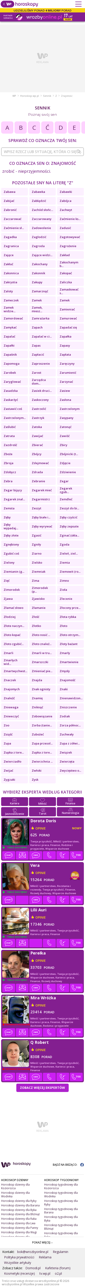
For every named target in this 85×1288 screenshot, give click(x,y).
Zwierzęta (67, 761)
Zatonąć (65, 427)
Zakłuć (8, 264)
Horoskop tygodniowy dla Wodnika (61, 1194)
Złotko (36, 626)
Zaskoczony (40, 400)
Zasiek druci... (42, 391)
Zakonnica (11, 273)
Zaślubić (10, 427)
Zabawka (38, 192)
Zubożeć (38, 734)
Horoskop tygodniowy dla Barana (61, 1211)
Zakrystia (10, 282)
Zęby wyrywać (42, 526)
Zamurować (68, 318)
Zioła (63, 590)
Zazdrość (10, 445)
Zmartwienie (69, 662)
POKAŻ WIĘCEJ (42, 1242)
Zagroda (38, 246)
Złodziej (10, 617)
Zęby (7, 517)
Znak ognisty (41, 689)
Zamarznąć (40, 291)
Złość (35, 617)
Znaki (64, 689)
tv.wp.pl (44, 1273)
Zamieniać (67, 309)
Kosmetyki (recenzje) (19, 1273)
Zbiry (63, 445)
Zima (35, 581)
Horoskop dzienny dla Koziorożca (15, 1186)
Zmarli (8, 653)
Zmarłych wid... (10, 662)
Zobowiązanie (42, 716)
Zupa (7, 743)
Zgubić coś (11, 553)
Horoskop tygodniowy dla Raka (61, 1235)
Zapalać (9, 336)
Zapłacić (38, 354)
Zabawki (66, 192)
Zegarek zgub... (66, 490)
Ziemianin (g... (14, 572)
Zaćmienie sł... (14, 228)
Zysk (35, 780)
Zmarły (65, 653)
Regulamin (60, 1252)
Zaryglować (12, 382)
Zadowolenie (41, 228)
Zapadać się (68, 327)
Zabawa (9, 192)
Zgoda (64, 544)
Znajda (37, 680)
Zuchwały (67, 734)
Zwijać (8, 770)
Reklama (45, 1257)
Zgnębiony (11, 544)
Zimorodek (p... (40, 589)
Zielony (9, 562)
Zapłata (65, 354)
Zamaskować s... (69, 291)
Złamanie (39, 608)
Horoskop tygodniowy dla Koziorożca (61, 1186)
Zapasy (65, 345)
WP (14, 95)
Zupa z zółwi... (70, 743)
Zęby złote (11, 535)
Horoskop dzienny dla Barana (20, 1205)
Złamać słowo (13, 608)
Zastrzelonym (70, 409)
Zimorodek (12, 590)
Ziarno (36, 553)
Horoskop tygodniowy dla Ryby (61, 1202)
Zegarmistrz (41, 499)
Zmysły (65, 671)
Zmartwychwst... (15, 671)
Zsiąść (8, 734)
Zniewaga (11, 707)
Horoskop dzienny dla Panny (19, 1228)
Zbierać (37, 445)
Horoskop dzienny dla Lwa (18, 1223)
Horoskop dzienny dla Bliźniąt (20, 1214)
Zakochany (40, 264)
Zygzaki (9, 780)
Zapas (36, 345)
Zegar (64, 481)
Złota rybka (68, 617)
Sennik (47, 95)
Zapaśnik (10, 354)
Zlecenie (66, 599)
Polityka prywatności (19, 1257)
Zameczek (11, 300)
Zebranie (38, 481)
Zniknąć (37, 707)
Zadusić (65, 228)
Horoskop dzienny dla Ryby (18, 1201)
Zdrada (37, 472)
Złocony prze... (70, 608)
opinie (40, 828)
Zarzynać (66, 382)
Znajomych (12, 689)
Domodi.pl (33, 1268)
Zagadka (10, 237)
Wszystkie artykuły (17, 1262)
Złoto (63, 626)
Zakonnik (38, 273)
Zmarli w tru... (42, 653)
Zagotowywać (70, 237)
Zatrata (9, 436)
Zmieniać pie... (42, 671)
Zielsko (37, 562)
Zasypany (66, 418)
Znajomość (67, 680)
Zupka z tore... (14, 752)
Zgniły (36, 544)
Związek (66, 752)
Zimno (64, 581)
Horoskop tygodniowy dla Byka (61, 1218)
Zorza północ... (70, 725)
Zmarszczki (40, 662)
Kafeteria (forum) (57, 1268)
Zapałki (9, 345)
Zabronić (10, 210)
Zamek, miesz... (37, 309)
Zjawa (8, 599)
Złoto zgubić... (14, 644)
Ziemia (65, 562)
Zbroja (8, 463)
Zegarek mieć (42, 490)
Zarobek (10, 373)
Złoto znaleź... (41, 644)
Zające (9, 255)
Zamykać (10, 327)
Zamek (37, 300)
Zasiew (65, 391)
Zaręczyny (67, 364)
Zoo (6, 725)
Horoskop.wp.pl (29, 95)
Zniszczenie (68, 707)
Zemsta (9, 508)
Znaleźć (9, 698)
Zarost (36, 373)
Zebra (8, 481)
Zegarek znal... (14, 499)
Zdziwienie (68, 472)
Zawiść (65, 436)
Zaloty (8, 291)
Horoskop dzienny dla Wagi (19, 1232)
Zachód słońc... (42, 210)
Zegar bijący (13, 490)
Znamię (37, 698)
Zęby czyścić (68, 517)
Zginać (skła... (69, 535)
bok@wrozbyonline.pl (32, 1252)
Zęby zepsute (69, 526)
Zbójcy (36, 454)
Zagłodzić (39, 237)
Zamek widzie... (9, 309)
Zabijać (9, 201)
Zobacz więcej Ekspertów (42, 1087)
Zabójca (65, 201)
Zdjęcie (65, 463)
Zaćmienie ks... (70, 219)
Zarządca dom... (39, 381)
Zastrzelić (39, 409)
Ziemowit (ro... (70, 572)
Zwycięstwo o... (70, 770)
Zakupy (37, 282)
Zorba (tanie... (42, 725)
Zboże (8, 454)
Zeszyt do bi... (69, 508)
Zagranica (11, 246)
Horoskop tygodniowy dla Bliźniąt (61, 1227)
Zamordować (13, 318)
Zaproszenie (41, 364)
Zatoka (37, 427)
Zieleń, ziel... (69, 553)
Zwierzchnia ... (42, 761)
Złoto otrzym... (70, 635)
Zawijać (37, 436)
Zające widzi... (42, 255)
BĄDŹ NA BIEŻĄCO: (68, 1165)
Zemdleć (66, 499)
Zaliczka (66, 282)
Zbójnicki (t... (69, 454)
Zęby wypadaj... (11, 526)
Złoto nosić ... (41, 635)
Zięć (7, 581)
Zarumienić (68, 373)
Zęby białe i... (41, 517)
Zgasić (36, 535)
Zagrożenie (68, 246)
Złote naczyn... (14, 626)
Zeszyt (36, 508)
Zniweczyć (11, 716)
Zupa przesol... (42, 743)
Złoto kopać (12, 635)
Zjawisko (38, 599)
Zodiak (65, 716)
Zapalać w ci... (42, 336)
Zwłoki (36, 770)
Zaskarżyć (11, 400)
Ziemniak (38, 572)
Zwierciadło (12, 761)
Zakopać (66, 273)
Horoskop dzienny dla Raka (18, 1219)
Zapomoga (11, 364)
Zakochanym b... (69, 264)
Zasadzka (11, 391)
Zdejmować (40, 463)
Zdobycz (10, 472)
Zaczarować (12, 219)
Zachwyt (66, 210)
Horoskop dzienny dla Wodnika (15, 1194)
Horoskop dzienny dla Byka (18, 1210)
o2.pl (58, 1273)
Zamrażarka (40, 318)
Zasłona (65, 400)
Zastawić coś (13, 409)
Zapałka (65, 336)
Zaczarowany (41, 219)
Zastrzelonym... (15, 418)
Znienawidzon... (71, 698)
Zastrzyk (38, 418)
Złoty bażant (69, 644)
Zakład (65, 255)
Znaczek (10, 680)
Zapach (37, 327)
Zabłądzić (39, 201)
